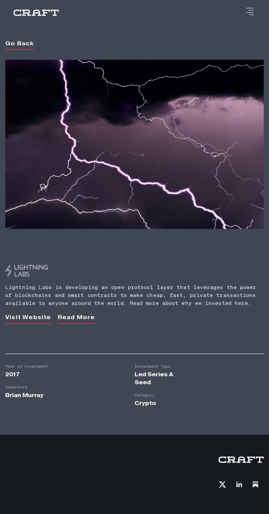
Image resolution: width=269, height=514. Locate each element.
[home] (36, 13)
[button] (249, 12)
